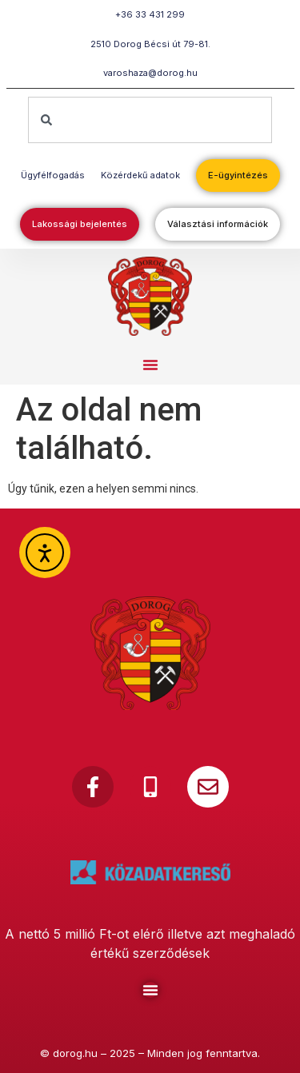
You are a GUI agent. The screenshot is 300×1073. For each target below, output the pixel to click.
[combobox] (149, 120)
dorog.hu (75, 1053)
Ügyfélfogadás (53, 175)
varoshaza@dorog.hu (150, 72)
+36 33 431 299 (150, 14)
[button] (150, 365)
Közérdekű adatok (140, 175)
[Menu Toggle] (150, 990)
